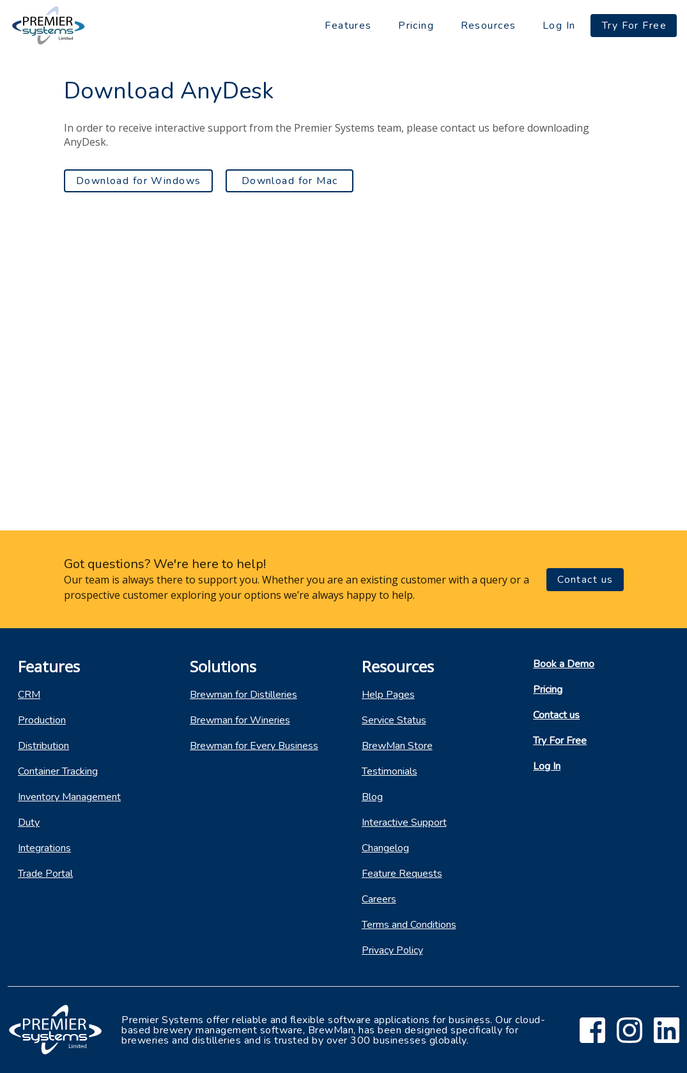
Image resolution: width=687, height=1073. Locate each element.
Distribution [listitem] (43, 746)
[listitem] (86, 694)
